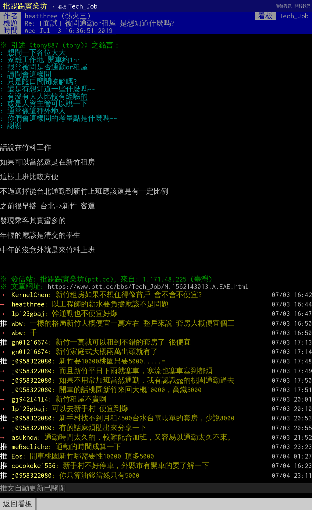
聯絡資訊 (284, 6)
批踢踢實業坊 (25, 6)
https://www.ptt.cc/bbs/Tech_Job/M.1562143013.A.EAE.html (149, 286)
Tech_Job (78, 6)
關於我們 (302, 6)
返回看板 (17, 504)
